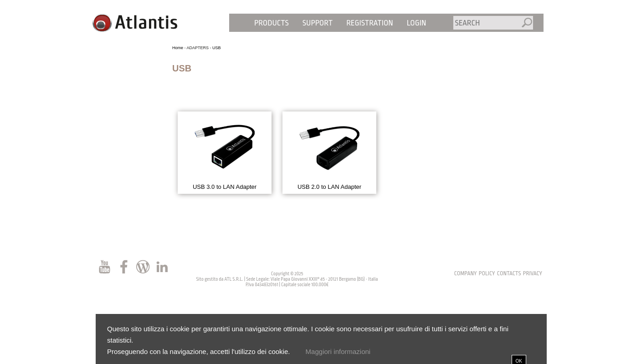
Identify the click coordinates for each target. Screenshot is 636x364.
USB (216, 48)
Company (465, 273)
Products (271, 23)
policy (487, 273)
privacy (532, 273)
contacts (509, 273)
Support (318, 23)
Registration (369, 23)
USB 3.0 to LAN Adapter (224, 186)
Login (416, 23)
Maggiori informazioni (338, 351)
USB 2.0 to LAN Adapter (329, 186)
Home (177, 48)
